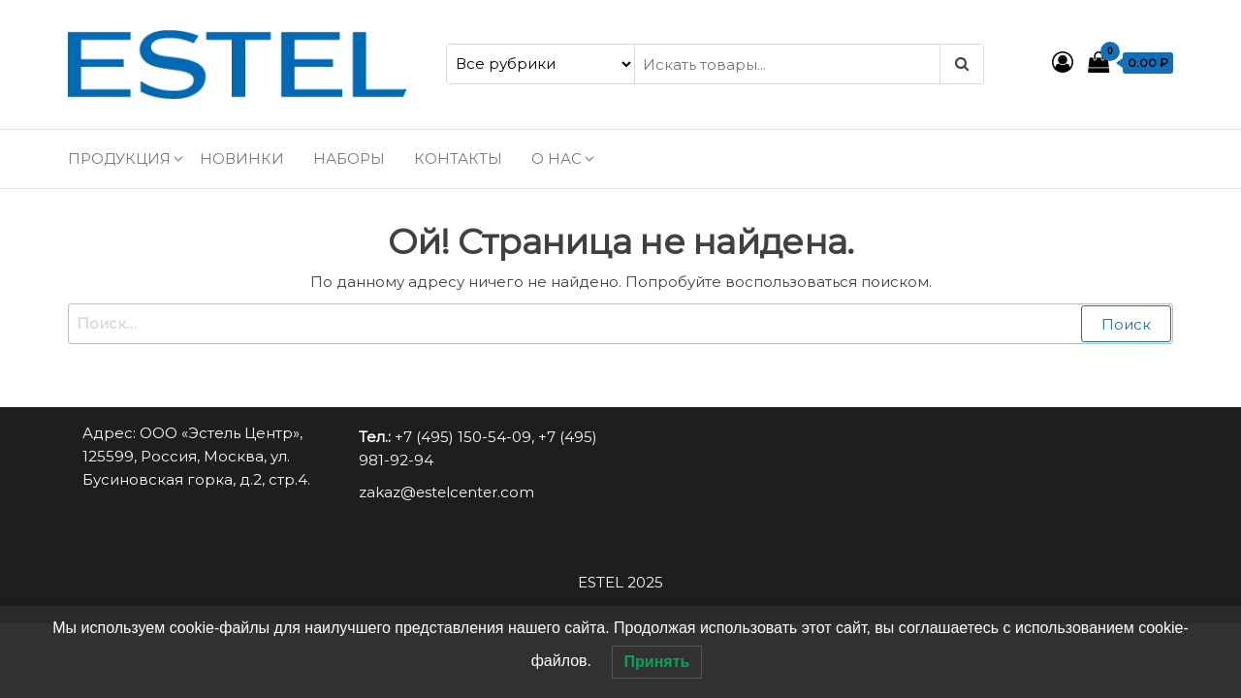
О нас (556, 158)
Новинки (242, 158)
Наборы (349, 158)
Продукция (119, 158)
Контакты (458, 158)
